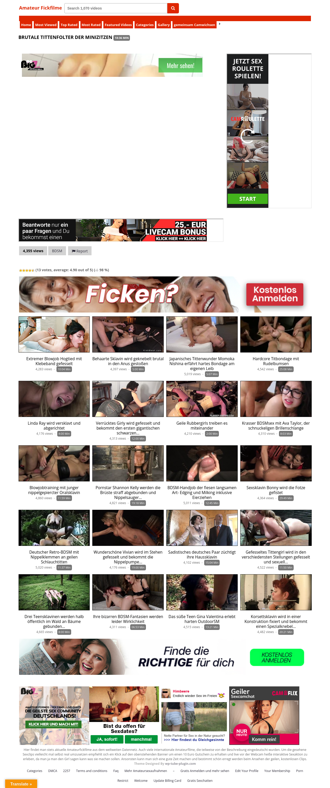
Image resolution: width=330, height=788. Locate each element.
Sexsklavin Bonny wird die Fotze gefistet (275, 485)
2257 (66, 765)
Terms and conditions (91, 765)
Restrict (122, 775)
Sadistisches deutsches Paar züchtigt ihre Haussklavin (202, 549)
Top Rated (69, 19)
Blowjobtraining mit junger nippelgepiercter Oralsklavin (54, 485)
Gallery (164, 19)
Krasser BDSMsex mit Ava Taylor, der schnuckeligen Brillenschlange (276, 420)
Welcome (141, 775)
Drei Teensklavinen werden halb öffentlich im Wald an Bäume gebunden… (54, 616)
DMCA (52, 765)
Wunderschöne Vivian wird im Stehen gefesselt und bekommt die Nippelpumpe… (128, 551)
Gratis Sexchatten (199, 775)
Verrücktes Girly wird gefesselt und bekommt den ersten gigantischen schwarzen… (128, 422)
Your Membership (277, 765)
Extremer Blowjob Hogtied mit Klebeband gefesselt (54, 356)
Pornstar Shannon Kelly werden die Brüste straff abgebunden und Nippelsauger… (128, 487)
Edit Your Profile (246, 765)
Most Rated (91, 19)
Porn (299, 765)
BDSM (57, 245)
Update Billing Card (167, 775)
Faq (115, 765)
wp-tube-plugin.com (180, 758)
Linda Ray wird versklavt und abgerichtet (54, 420)
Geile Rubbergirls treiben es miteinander (201, 420)
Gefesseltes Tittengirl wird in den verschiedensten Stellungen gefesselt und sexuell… (276, 551)
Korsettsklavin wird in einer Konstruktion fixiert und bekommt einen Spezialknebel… (275, 616)
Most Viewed (45, 19)
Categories (145, 19)
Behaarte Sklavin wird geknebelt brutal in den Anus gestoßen (128, 356)
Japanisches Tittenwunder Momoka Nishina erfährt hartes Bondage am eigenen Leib (201, 358)
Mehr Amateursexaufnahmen (146, 765)
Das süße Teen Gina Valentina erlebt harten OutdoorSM (202, 614)
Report (80, 245)
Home (26, 19)
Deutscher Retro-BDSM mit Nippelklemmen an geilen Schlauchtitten (54, 551)
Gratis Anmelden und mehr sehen (204, 765)
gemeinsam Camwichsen (194, 19)
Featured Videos (118, 19)
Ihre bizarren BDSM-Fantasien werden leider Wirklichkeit (128, 614)
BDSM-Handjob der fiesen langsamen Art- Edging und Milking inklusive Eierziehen (202, 487)
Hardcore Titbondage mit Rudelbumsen (276, 356)
